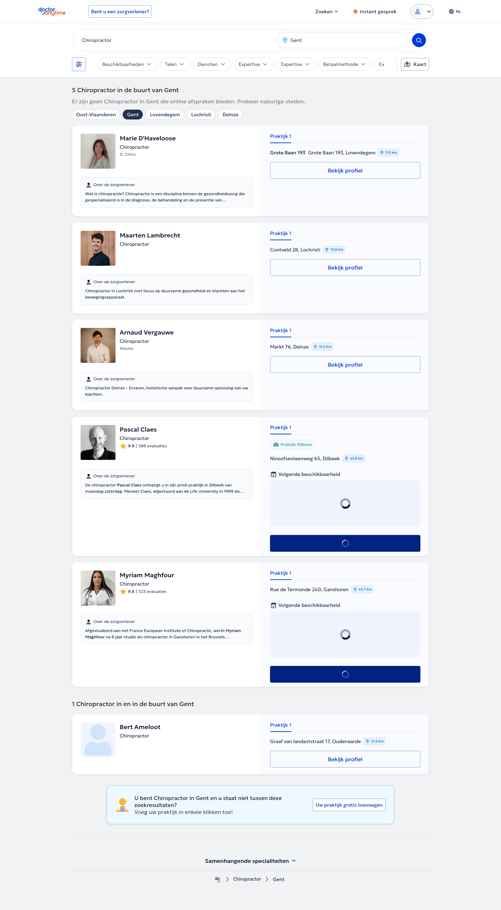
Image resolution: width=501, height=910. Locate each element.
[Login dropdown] (421, 11)
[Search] (419, 40)
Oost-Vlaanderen (96, 114)
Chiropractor (247, 879)
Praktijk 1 (280, 136)
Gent (133, 114)
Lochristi (201, 114)
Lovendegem (165, 114)
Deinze (230, 114)
